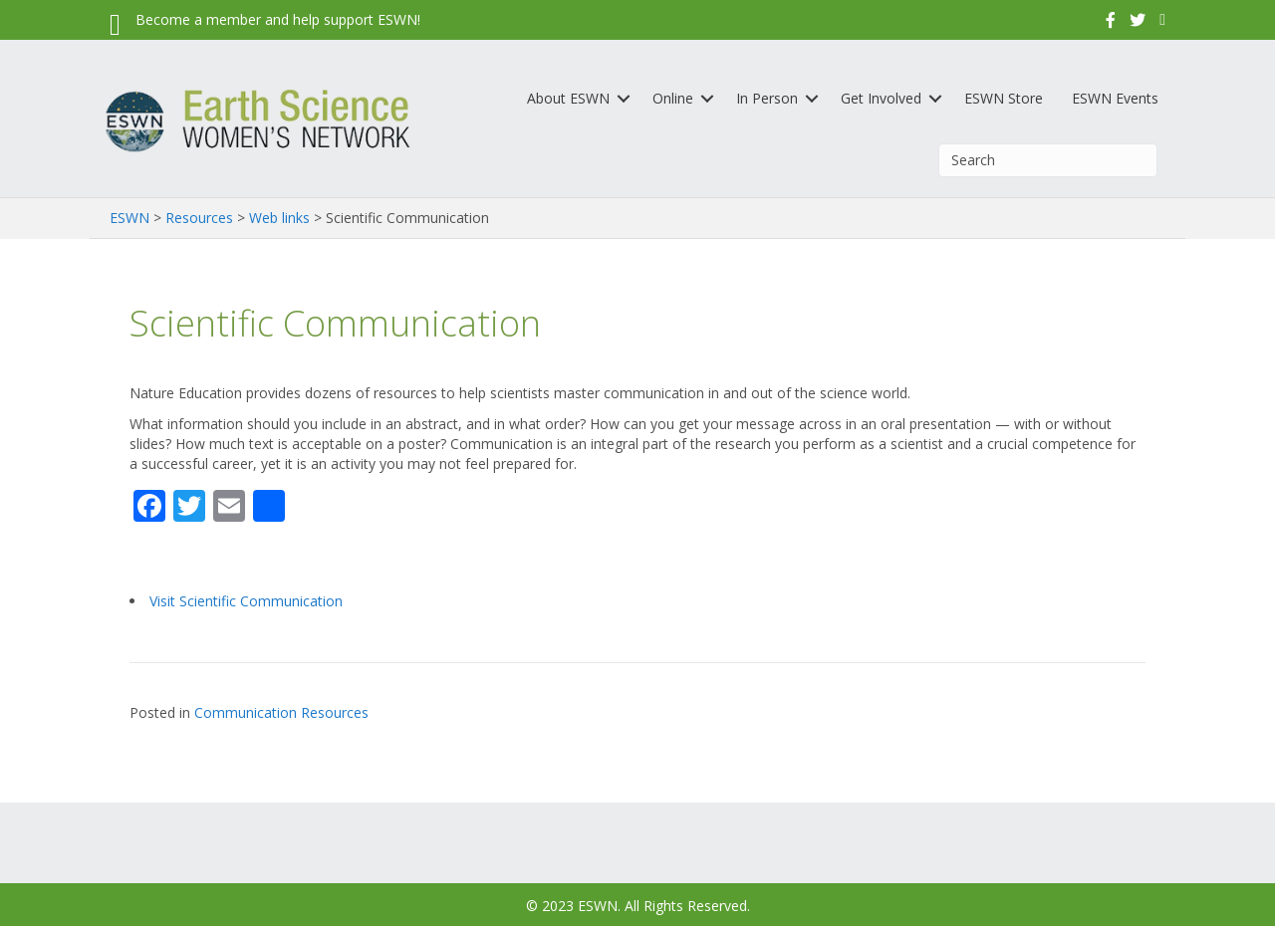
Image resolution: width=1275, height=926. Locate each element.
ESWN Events (1115, 98)
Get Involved (881, 98)
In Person (767, 98)
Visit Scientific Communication (246, 600)
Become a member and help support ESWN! (277, 19)
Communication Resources (281, 712)
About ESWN (568, 98)
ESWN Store (1003, 98)
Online (672, 98)
